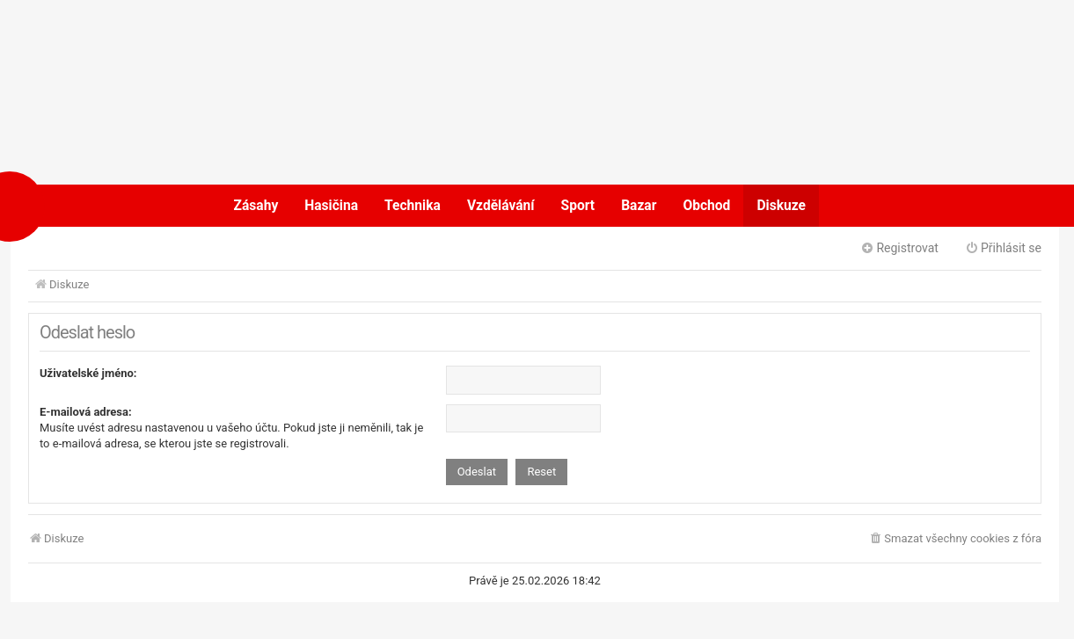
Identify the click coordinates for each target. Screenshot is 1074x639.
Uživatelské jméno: (88, 373)
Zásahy (256, 206)
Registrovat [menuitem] (899, 248)
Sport (578, 206)
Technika (412, 206)
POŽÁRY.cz (66, 206)
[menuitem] (954, 539)
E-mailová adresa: (86, 411)
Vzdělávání (501, 206)
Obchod (706, 206)
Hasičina (331, 206)
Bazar (638, 206)
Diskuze (781, 206)
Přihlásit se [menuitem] (1003, 248)
